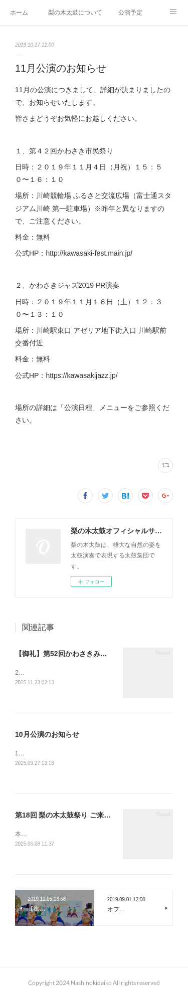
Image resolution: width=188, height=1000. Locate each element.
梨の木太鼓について (75, 12)
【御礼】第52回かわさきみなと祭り (71, 654)
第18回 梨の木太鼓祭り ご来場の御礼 (73, 816)
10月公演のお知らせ (47, 735)
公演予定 (130, 12)
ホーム (19, 12)
